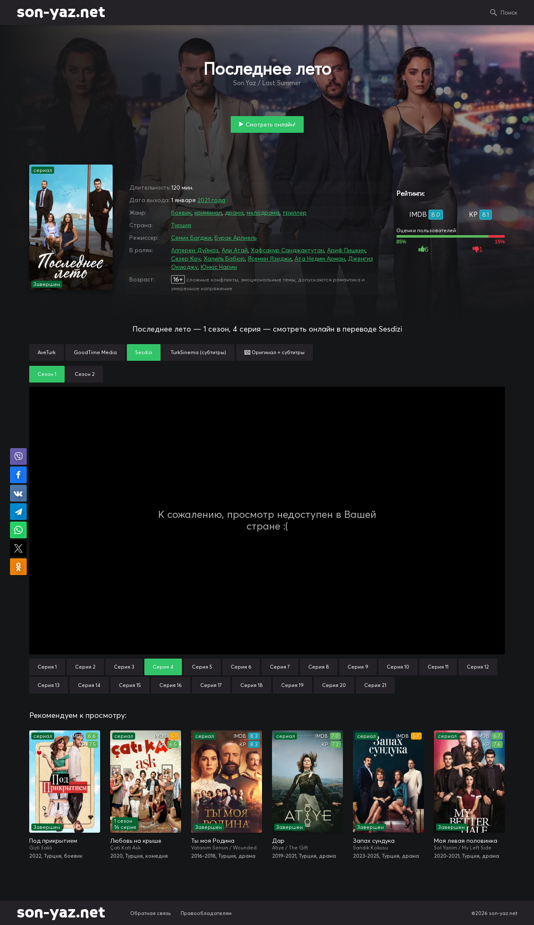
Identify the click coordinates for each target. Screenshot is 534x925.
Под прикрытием (53, 840)
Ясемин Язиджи (270, 258)
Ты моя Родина (212, 840)
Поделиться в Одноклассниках (18, 566)
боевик (181, 212)
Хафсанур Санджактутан (287, 250)
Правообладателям (206, 913)
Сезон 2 (85, 374)
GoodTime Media (95, 352)
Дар (278, 840)
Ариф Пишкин (346, 250)
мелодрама (263, 212)
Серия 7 (280, 667)
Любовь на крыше (135, 840)
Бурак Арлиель (235, 237)
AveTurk (46, 352)
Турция (181, 225)
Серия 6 (241, 667)
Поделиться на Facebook (18, 474)
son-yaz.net (61, 12)
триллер (294, 212)
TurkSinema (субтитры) (198, 352)
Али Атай (235, 250)
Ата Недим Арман (320, 258)
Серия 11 (438, 667)
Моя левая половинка (465, 840)
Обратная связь (150, 913)
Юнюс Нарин (219, 267)
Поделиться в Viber (18, 456)
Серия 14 (89, 685)
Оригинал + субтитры (274, 352)
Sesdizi (143, 352)
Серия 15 (130, 685)
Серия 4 (163, 667)
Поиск (509, 12)
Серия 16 (170, 685)
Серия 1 (47, 667)
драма (234, 212)
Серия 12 (478, 667)
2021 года (211, 200)
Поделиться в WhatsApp (18, 530)
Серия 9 (358, 667)
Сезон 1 (47, 374)
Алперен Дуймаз (195, 250)
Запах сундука (374, 840)
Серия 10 (398, 667)
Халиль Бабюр (224, 258)
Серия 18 (251, 685)
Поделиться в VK (18, 493)
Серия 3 (124, 667)
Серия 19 (292, 685)
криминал (208, 212)
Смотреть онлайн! (270, 124)
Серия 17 (211, 685)
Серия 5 (202, 667)
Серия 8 (318, 667)
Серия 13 (49, 685)
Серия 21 (375, 685)
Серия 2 (85, 667)
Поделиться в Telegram (18, 511)
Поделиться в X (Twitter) (18, 548)
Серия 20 (334, 685)
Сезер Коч (186, 258)
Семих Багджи (191, 237)
